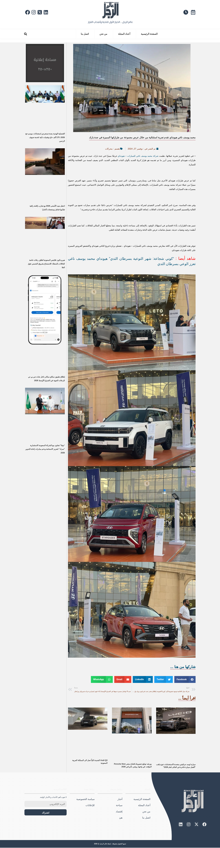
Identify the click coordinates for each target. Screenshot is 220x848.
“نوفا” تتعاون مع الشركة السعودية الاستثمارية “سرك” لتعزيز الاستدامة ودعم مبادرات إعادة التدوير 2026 (45, 449)
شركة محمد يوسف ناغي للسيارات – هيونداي (138, 156)
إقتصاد (119, 812)
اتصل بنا (85, 34)
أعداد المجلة (124, 34)
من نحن (103, 34)
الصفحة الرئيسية (149, 34)
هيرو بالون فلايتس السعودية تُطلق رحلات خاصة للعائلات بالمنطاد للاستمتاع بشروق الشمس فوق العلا (46, 264)
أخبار (119, 799)
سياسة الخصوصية (85, 799)
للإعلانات (90, 805)
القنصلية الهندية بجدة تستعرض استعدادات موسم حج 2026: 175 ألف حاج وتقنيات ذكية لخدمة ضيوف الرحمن (45, 137)
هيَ (120, 818)
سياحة (119, 805)
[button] (25, 34)
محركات (108, 148)
